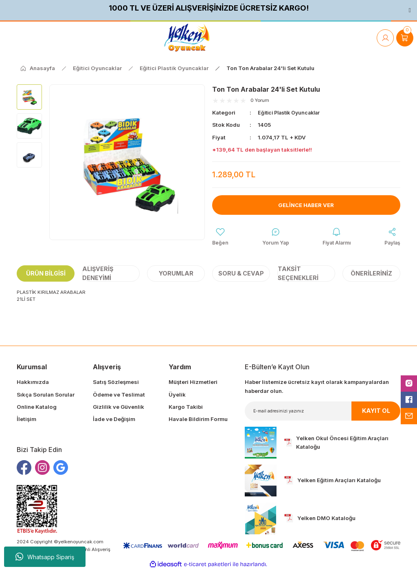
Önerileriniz (371, 274)
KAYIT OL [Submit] (376, 411)
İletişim (26, 420)
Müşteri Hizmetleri (193, 383)
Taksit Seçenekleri (298, 274)
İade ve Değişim (114, 420)
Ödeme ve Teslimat (119, 395)
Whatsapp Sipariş (44, 556)
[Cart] (404, 37)
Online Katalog (37, 407)
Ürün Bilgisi (46, 274)
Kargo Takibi (186, 407)
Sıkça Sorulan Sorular (46, 395)
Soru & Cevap (241, 274)
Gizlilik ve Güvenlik (118, 407)
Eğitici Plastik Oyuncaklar (292, 112)
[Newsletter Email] (322, 411)
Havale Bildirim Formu (198, 420)
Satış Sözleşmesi (116, 383)
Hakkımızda (33, 383)
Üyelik (177, 395)
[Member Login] (385, 37)
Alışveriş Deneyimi (97, 274)
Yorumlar (176, 274)
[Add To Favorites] (220, 237)
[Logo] (186, 37)
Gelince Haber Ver (306, 204)
